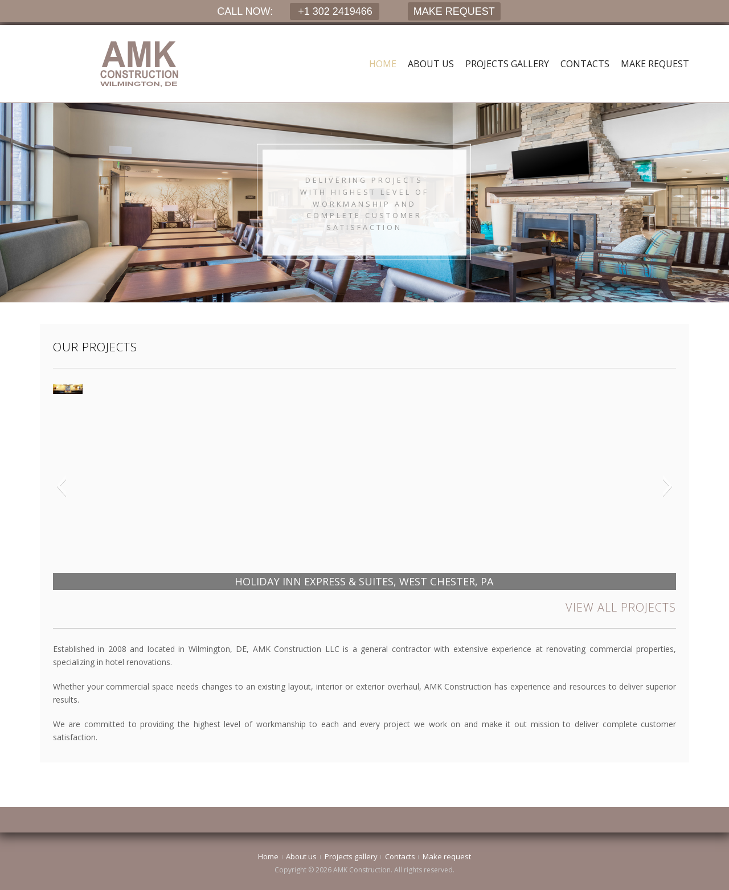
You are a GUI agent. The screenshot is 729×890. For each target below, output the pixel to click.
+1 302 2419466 (333, 11)
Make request (655, 64)
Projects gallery (507, 64)
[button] (61, 485)
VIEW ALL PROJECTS (621, 607)
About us (431, 64)
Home (382, 64)
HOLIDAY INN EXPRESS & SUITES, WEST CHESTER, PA (364, 581)
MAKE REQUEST (454, 11)
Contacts (584, 64)
